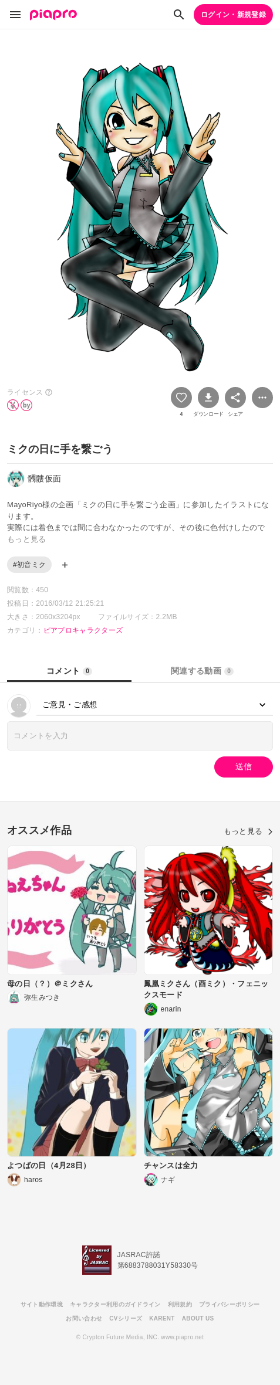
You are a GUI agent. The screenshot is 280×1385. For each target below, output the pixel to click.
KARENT (162, 1318)
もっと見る (248, 831)
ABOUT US (198, 1318)
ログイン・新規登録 (233, 15)
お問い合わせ (84, 1318)
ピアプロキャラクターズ (83, 630)
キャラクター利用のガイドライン (115, 1304)
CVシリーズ (125, 1318)
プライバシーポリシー (229, 1304)
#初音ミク (29, 565)
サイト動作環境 (42, 1304)
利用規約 (180, 1304)
